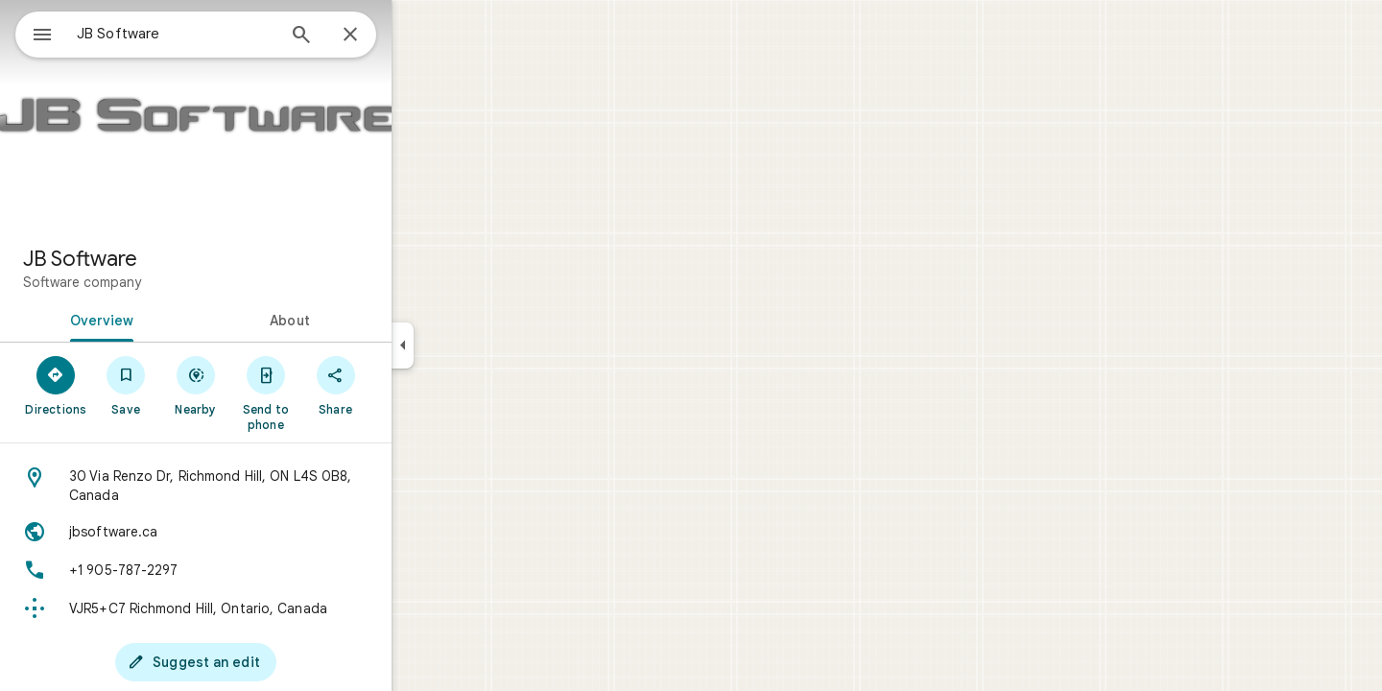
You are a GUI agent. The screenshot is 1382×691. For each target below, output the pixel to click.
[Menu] (34, 32)
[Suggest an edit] (265, 662)
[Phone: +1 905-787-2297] (265, 570)
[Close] (419, 36)
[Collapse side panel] (472, 345)
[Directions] (125, 384)
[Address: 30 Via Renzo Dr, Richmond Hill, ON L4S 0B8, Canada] (265, 485)
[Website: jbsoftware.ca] (265, 531)
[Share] (404, 384)
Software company (151, 282)
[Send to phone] (334, 392)
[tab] (167, 319)
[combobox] (225, 33)
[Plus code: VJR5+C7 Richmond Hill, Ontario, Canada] (265, 608)
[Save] (195, 384)
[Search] (370, 36)
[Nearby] (265, 384)
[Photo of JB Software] (265, 115)
